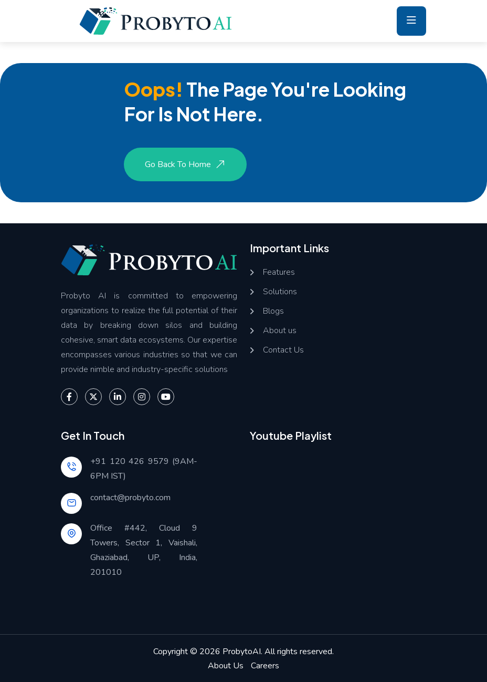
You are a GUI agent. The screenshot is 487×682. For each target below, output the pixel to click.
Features (279, 272)
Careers (265, 665)
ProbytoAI (242, 651)
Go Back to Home (186, 164)
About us (280, 330)
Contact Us (283, 350)
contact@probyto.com (130, 497)
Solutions (280, 291)
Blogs (273, 311)
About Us (226, 665)
